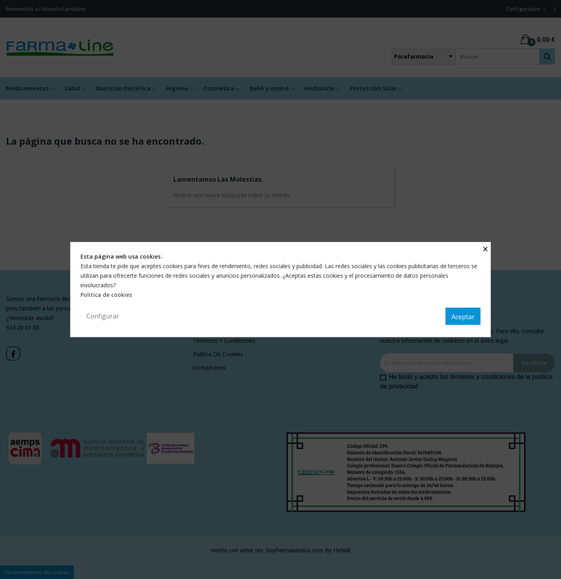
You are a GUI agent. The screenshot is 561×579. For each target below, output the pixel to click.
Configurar (102, 316)
